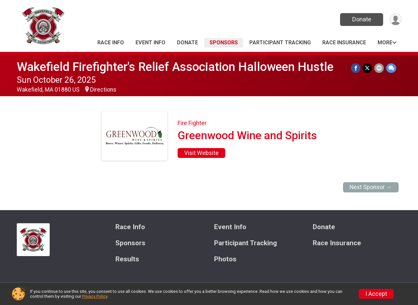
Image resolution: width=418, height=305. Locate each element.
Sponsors (223, 42)
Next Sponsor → (371, 187)
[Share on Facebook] (356, 68)
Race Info (110, 42)
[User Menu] (395, 19)
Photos (225, 259)
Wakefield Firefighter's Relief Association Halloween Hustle (175, 67)
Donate (361, 19)
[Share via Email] (379, 68)
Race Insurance (344, 42)
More (385, 42)
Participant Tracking (280, 42)
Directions (103, 89)
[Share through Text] (391, 68)
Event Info (150, 42)
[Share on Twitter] (368, 68)
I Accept (376, 294)
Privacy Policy (94, 296)
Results (127, 259)
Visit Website (201, 153)
